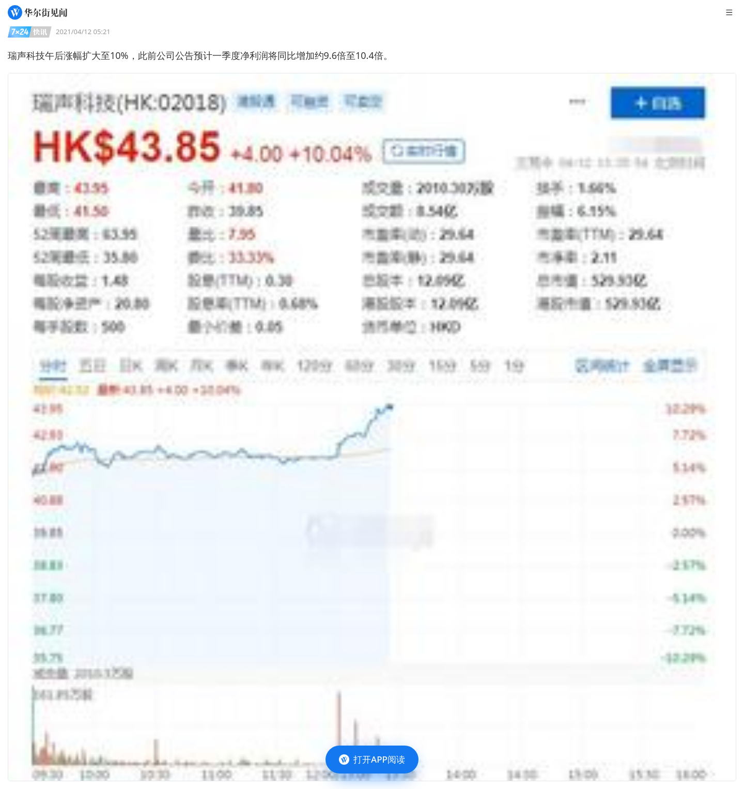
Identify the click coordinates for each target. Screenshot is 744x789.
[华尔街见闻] (37, 12)
